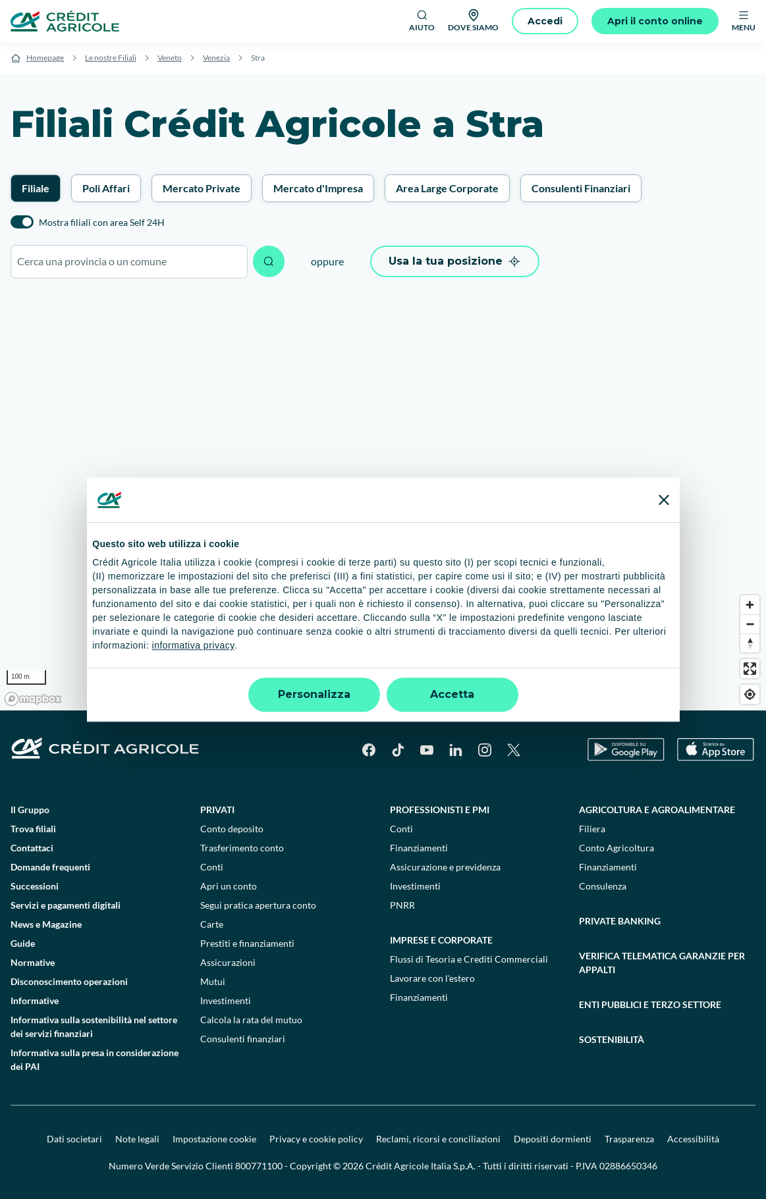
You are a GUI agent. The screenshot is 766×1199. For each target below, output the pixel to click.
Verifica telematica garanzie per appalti (662, 962)
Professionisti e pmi (439, 809)
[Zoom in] (749, 604)
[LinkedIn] (456, 750)
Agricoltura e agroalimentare (657, 809)
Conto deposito (231, 828)
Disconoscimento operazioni (69, 981)
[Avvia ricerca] (269, 261)
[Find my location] (749, 694)
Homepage (45, 58)
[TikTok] (398, 750)
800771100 (259, 1165)
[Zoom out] (749, 623)
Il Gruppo (30, 809)
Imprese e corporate (441, 940)
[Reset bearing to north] (749, 643)
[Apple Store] (715, 749)
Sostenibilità (611, 1039)
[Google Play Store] (626, 749)
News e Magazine (46, 924)
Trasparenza (629, 1138)
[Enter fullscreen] (749, 668)
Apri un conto (228, 886)
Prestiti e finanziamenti (247, 943)
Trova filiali (33, 828)
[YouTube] (427, 750)
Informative (35, 1000)
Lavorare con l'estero (432, 978)
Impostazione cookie (214, 1138)
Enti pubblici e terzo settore (650, 1004)
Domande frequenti (50, 866)
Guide (23, 943)
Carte (211, 924)
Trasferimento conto (242, 847)
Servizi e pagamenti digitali (66, 905)
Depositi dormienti (552, 1138)
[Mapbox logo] (33, 698)
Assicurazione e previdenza (445, 866)
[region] (383, 501)
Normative (33, 962)
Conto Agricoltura (616, 847)
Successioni (35, 886)
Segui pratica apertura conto (258, 905)
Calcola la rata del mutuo (251, 1019)
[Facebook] (369, 750)
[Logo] (65, 21)
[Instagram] (485, 750)
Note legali (137, 1138)
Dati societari (74, 1138)
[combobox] (129, 262)
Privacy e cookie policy (316, 1138)
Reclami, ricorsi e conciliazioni (438, 1138)
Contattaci (32, 847)
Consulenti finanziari (242, 1038)
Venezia (216, 58)
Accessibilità (693, 1138)
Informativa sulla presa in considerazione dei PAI (94, 1059)
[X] (514, 750)
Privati (217, 809)
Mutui (212, 981)
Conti (211, 866)
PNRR (402, 905)
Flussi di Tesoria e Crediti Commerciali (469, 959)
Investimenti (225, 1000)
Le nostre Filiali (110, 58)
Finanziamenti (419, 847)
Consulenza (602, 886)
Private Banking (620, 920)
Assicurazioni (228, 962)
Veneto (169, 58)
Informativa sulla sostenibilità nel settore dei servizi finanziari (94, 1026)
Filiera (592, 828)
